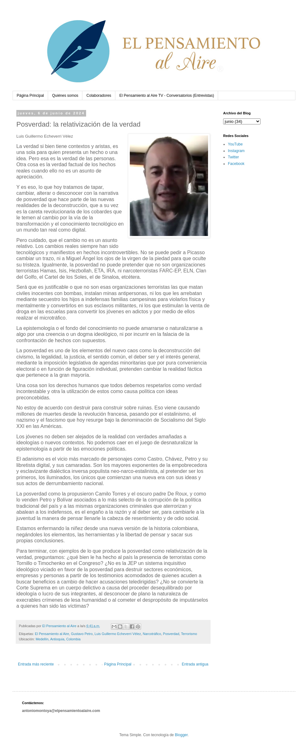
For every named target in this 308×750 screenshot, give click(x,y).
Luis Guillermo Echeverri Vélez (118, 634)
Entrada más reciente (36, 664)
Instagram (236, 151)
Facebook (236, 163)
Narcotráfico (152, 634)
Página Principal (30, 95)
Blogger (181, 735)
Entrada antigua (195, 664)
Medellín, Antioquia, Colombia (58, 639)
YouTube (235, 144)
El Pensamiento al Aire (52, 634)
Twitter (233, 157)
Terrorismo (189, 634)
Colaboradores (98, 95)
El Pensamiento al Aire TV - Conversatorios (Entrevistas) (166, 95)
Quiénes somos (65, 95)
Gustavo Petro (82, 634)
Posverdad (171, 634)
